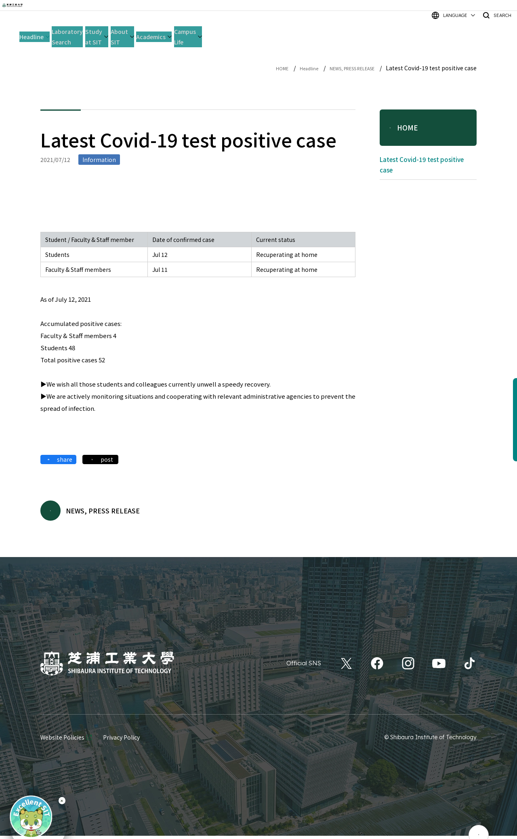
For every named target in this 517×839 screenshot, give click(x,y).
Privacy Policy (121, 740)
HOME (257, 68)
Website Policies (62, 740)
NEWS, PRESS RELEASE (343, 68)
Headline (289, 68)
